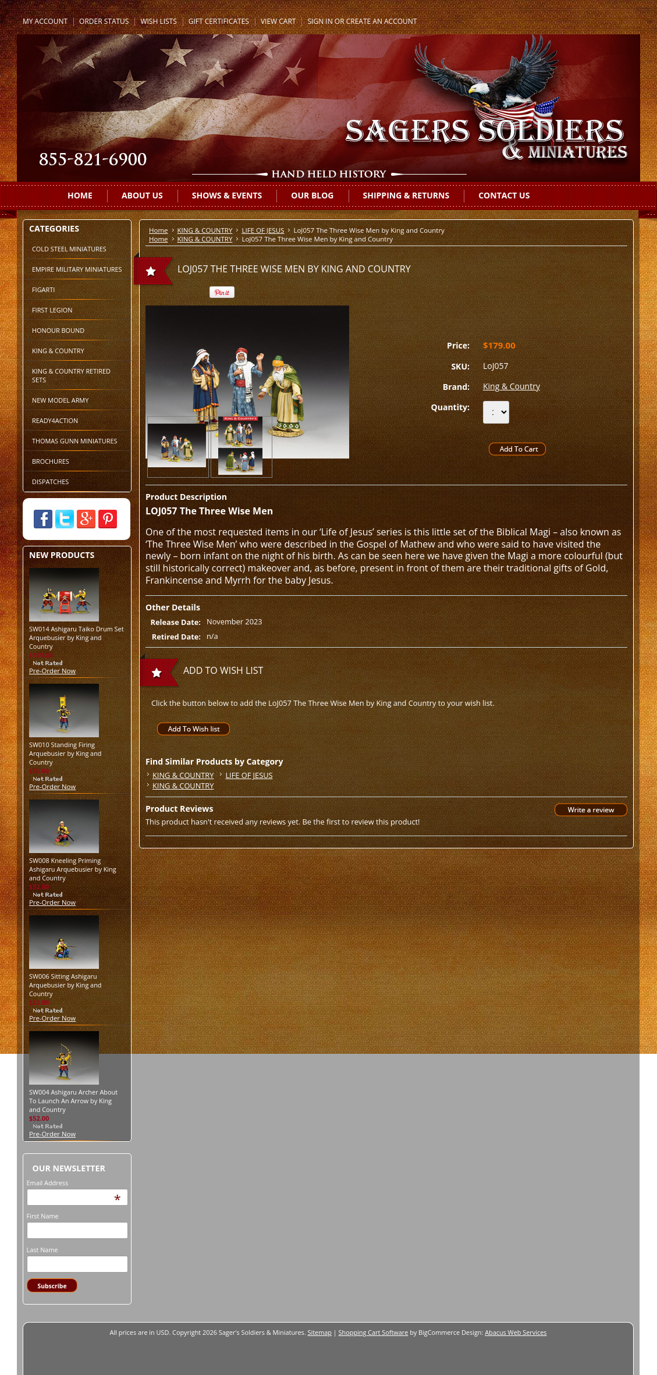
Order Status (104, 21)
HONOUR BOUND (58, 330)
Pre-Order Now (52, 670)
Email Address (48, 1182)
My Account (45, 21)
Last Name (42, 1249)
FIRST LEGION (52, 309)
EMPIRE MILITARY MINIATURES (77, 269)
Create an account (381, 21)
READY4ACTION (55, 420)
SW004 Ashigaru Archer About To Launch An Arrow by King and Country (73, 1101)
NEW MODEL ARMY (60, 400)
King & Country (511, 386)
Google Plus (86, 519)
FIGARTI (43, 289)
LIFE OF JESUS (263, 230)
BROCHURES (50, 461)
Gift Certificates (219, 21)
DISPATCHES (50, 481)
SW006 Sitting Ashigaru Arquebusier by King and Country (65, 985)
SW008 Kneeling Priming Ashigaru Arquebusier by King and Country (72, 869)
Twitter (64, 519)
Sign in (319, 21)
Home (158, 230)
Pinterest (107, 519)
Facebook (43, 519)
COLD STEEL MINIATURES (69, 248)
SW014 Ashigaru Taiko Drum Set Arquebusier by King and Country (76, 637)
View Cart (278, 21)
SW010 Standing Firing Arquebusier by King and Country (65, 753)
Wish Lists (158, 21)
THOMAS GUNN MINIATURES (75, 440)
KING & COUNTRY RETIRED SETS (71, 375)
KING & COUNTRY (58, 350)
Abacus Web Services (515, 1332)
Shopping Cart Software (374, 1332)
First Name (43, 1215)
